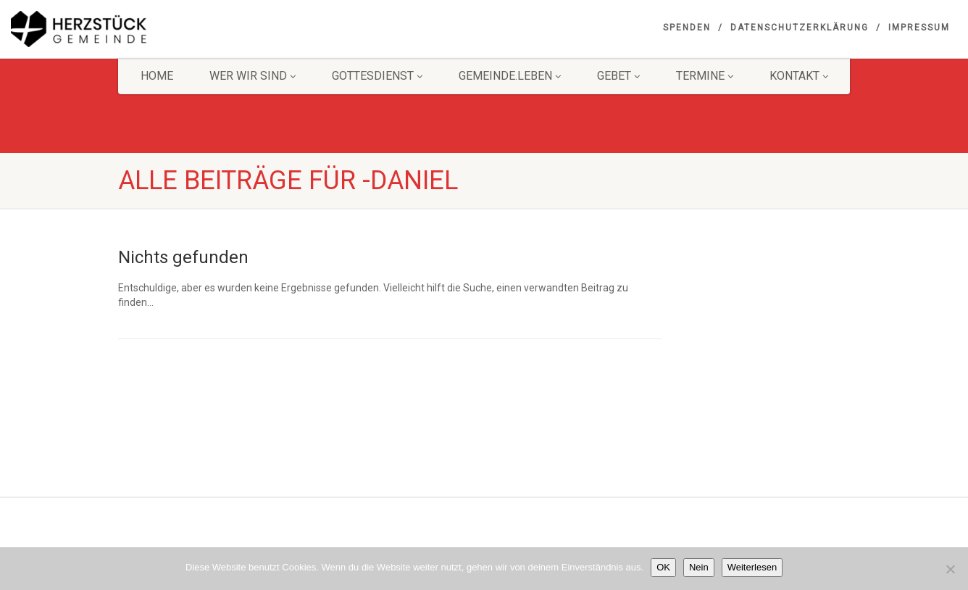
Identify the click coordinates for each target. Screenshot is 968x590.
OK (663, 567)
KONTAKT (798, 76)
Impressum (919, 27)
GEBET (618, 76)
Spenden (687, 27)
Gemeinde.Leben (510, 76)
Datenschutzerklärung (799, 27)
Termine (704, 76)
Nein (699, 567)
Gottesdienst (377, 76)
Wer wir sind (252, 76)
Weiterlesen (752, 567)
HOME (157, 76)
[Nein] (950, 569)
